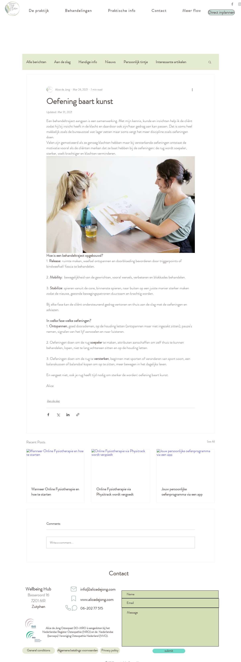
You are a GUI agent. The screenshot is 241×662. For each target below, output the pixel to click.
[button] (210, 62)
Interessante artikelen (171, 62)
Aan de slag (62, 62)
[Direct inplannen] (221, 12)
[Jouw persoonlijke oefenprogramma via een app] (186, 465)
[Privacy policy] (110, 650)
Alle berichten (36, 62)
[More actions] (192, 89)
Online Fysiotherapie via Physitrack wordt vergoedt (114, 491)
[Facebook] (232, 4)
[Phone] (68, 608)
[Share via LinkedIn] (68, 415)
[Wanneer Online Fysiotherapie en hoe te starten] (55, 465)
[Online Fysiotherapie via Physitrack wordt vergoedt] (120, 465)
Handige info (87, 62)
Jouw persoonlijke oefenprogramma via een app (182, 491)
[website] (73, 598)
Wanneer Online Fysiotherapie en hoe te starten (55, 491)
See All (211, 441)
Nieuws (110, 62)
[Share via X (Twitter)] (58, 415)
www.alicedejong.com (96, 599)
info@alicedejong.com (97, 589)
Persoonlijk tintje (136, 62)
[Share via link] (78, 415)
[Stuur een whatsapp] (74, 608)
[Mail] (73, 589)
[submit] (169, 651)
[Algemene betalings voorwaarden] (78, 650)
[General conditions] (38, 650)
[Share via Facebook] (48, 415)
